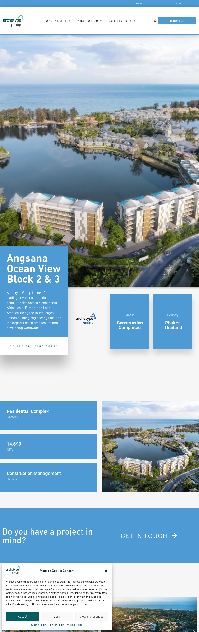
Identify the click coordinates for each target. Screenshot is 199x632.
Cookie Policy (38, 624)
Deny (57, 616)
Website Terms (74, 624)
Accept (22, 616)
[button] (106, 571)
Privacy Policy (56, 624)
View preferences (91, 616)
